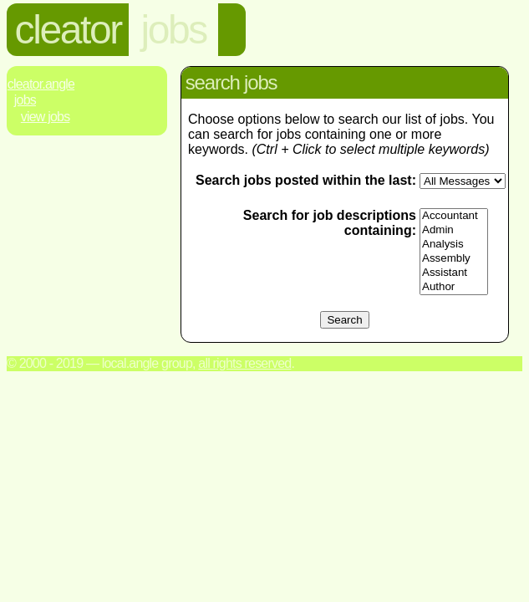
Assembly (453, 259)
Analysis (453, 244)
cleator (68, 30)
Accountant (453, 216)
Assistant (453, 273)
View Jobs (45, 117)
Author (453, 287)
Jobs (25, 100)
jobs (173, 30)
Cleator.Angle (41, 84)
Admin (453, 230)
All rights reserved (244, 363)
